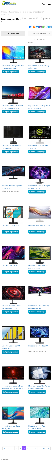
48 (44, 448)
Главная (4, 12)
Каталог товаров (15, 12)
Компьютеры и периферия (33, 12)
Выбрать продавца (10, 72)
